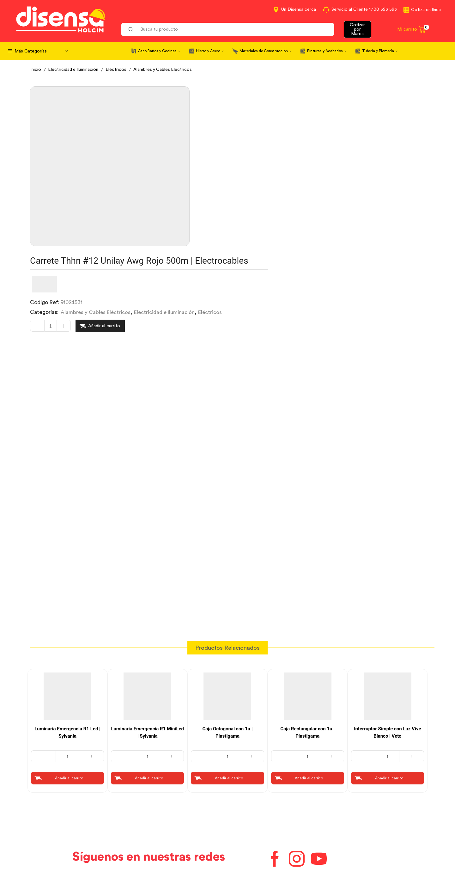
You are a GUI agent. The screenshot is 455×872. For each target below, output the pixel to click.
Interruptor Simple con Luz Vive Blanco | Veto (387, 639)
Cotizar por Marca (357, 29)
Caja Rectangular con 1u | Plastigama (307, 639)
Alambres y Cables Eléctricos (163, 69)
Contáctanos (247, 810)
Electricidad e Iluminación (73, 69)
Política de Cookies (153, 844)
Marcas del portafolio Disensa (368, 821)
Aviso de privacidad (154, 833)
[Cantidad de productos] (212, 156)
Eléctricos (116, 69)
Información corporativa (362, 810)
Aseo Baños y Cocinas (159, 51)
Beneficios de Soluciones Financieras (274, 845)
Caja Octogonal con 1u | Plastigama (227, 639)
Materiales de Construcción (265, 51)
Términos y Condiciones (159, 821)
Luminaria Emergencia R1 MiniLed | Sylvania (147, 639)
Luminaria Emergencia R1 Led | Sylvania (67, 639)
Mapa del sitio (349, 844)
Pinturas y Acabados (326, 51)
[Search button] (130, 29)
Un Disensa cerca (298, 9)
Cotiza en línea (426, 10)
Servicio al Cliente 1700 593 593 (364, 9)
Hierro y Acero (210, 51)
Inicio (35, 69)
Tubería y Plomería (379, 51)
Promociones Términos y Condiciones (377, 833)
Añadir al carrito (266, 156)
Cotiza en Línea (149, 810)
